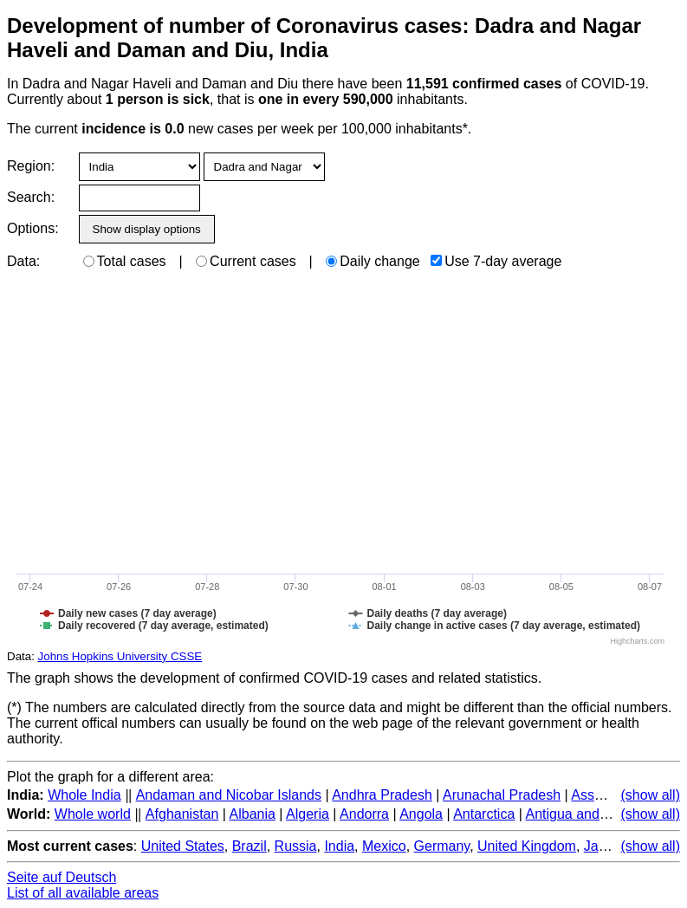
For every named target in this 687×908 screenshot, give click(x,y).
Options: (32, 228)
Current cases (246, 261)
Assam (592, 795)
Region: (31, 166)
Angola (421, 814)
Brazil (249, 846)
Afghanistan (182, 814)
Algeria (307, 814)
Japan (603, 846)
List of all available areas (83, 892)
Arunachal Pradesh (502, 795)
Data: (23, 261)
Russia (296, 846)
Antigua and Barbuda (590, 814)
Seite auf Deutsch (61, 877)
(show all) (650, 795)
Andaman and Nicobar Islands (228, 795)
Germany (442, 846)
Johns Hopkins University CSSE (120, 656)
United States (182, 846)
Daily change (373, 261)
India (339, 846)
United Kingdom (526, 846)
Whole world (93, 814)
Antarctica (484, 814)
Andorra (364, 814)
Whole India (84, 795)
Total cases (124, 261)
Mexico (384, 846)
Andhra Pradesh (382, 795)
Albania (252, 814)
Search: (31, 197)
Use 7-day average (496, 261)
